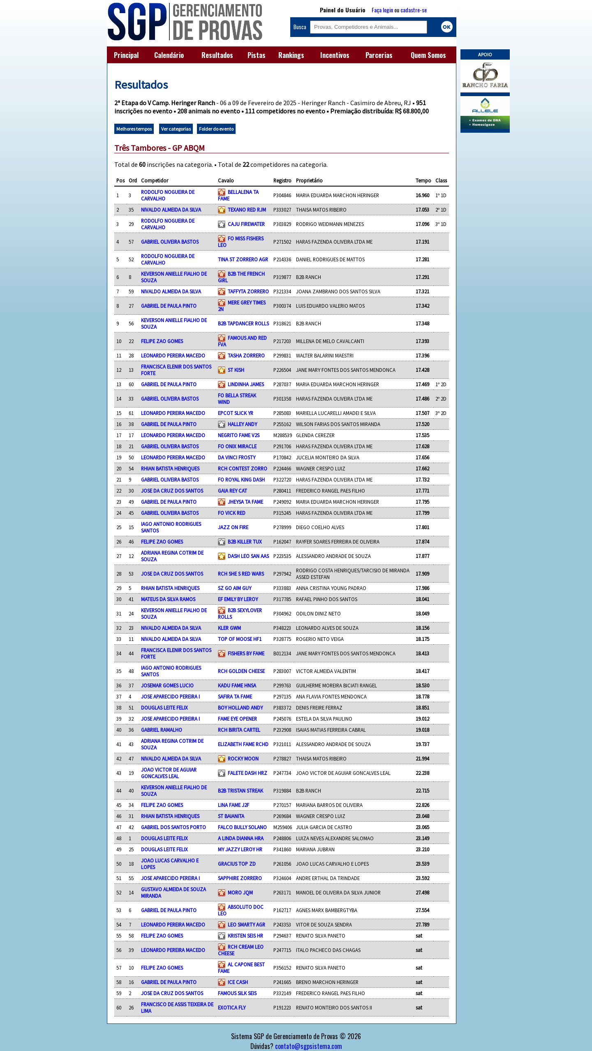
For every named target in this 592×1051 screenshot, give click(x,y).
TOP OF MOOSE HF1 (239, 639)
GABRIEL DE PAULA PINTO (169, 305)
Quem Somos (428, 55)
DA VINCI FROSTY (236, 457)
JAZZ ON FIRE (233, 527)
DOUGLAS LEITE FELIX (164, 707)
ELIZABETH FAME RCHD (243, 744)
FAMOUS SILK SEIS (237, 993)
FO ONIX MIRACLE (237, 446)
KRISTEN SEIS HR (245, 935)
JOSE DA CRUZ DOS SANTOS (172, 490)
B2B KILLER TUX (245, 541)
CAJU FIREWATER (246, 224)
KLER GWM (229, 628)
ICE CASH (238, 982)
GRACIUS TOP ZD (237, 863)
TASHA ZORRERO (246, 355)
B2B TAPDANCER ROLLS (243, 323)
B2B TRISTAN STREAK (240, 790)
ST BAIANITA (231, 816)
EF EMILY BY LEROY (238, 599)
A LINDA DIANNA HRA (241, 838)
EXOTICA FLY (231, 1007)
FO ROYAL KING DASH (241, 479)
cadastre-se (413, 9)
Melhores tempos (134, 129)
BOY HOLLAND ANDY (240, 707)
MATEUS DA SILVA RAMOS (168, 599)
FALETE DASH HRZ (247, 773)
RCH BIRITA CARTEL (239, 729)
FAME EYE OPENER (237, 718)
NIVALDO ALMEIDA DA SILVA (171, 209)
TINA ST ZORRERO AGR (243, 259)
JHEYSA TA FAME (245, 501)
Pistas (256, 55)
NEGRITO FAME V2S (238, 435)
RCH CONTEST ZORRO (242, 468)
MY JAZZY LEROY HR (240, 849)
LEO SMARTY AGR (246, 924)
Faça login (382, 9)
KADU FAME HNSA (237, 685)
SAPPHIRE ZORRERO (240, 878)
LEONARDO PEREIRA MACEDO (173, 355)
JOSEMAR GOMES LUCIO (167, 685)
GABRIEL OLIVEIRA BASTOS (170, 241)
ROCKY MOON (243, 758)
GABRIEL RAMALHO (161, 729)
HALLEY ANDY (242, 424)
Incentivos (334, 55)
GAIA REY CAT (232, 490)
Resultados (217, 55)
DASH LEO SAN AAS (248, 556)
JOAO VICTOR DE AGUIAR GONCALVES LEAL (169, 772)
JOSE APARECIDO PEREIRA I (170, 696)
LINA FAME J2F (233, 805)
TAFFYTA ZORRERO (248, 291)
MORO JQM (240, 892)
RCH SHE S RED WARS (241, 573)
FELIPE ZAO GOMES (162, 341)
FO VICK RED (231, 512)
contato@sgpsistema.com (308, 1046)
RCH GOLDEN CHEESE (241, 671)
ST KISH (236, 369)
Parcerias (379, 55)
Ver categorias (176, 129)
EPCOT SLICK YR (235, 413)
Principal (126, 55)
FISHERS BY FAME (246, 653)
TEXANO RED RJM (247, 209)
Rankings (291, 55)
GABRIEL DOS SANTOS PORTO (173, 827)
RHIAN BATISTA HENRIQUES (170, 468)
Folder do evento (216, 129)
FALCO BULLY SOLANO (242, 827)
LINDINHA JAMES (246, 384)
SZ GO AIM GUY (234, 588)
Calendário (169, 55)
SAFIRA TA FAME (235, 696)
